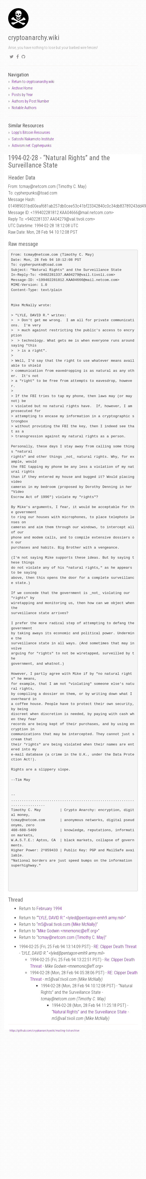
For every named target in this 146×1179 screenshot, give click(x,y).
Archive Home (22, 88)
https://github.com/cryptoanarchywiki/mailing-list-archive (44, 1030)
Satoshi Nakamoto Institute (33, 139)
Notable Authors (24, 108)
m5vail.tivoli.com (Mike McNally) (67, 924)
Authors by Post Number (30, 101)
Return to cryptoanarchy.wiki (33, 81)
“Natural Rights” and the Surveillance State (89, 1011)
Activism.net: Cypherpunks (31, 145)
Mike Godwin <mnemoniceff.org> (68, 930)
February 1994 (49, 908)
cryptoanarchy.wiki (33, 38)
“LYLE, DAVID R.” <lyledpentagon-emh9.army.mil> (81, 917)
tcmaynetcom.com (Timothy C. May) (71, 937)
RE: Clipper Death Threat (115, 946)
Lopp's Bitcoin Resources (31, 132)
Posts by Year (22, 94)
